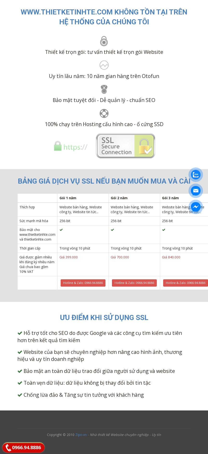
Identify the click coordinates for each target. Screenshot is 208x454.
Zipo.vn (81, 434)
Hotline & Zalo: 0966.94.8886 (83, 283)
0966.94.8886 (26, 447)
